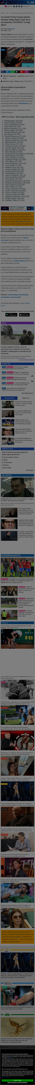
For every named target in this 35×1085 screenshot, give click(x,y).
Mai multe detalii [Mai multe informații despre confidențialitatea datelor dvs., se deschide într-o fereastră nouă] (10, 1057)
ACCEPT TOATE (17, 1080)
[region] (17, 1067)
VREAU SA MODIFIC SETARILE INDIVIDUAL (17, 1082)
